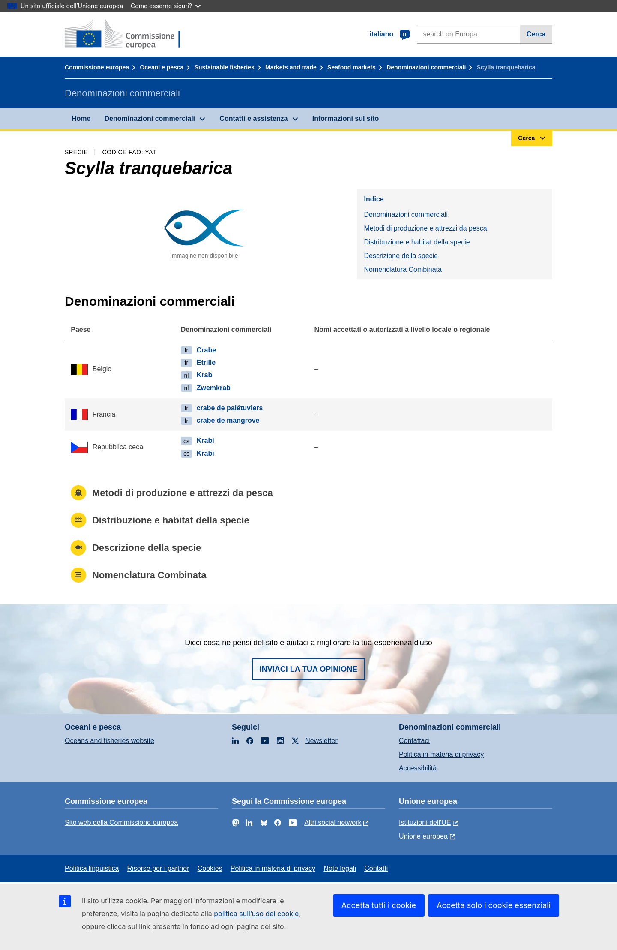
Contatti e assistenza (253, 118)
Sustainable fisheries (225, 67)
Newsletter (321, 740)
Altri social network (332, 822)
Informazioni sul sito (345, 118)
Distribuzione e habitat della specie (417, 242)
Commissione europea (97, 67)
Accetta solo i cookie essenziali (494, 905)
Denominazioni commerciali (426, 67)
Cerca (536, 34)
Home (81, 118)
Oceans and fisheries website (109, 740)
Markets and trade (291, 67)
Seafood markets (351, 67)
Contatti (376, 868)
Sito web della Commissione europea (121, 822)
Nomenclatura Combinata (402, 269)
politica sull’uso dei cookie (256, 913)
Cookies (210, 868)
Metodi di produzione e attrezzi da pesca (425, 228)
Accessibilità (418, 768)
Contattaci (414, 740)
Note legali (339, 868)
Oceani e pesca (161, 67)
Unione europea (423, 836)
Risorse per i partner (158, 868)
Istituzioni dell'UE (425, 822)
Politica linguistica (92, 868)
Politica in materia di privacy (441, 754)
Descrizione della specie (401, 255)
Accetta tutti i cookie (378, 905)
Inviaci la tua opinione (309, 669)
